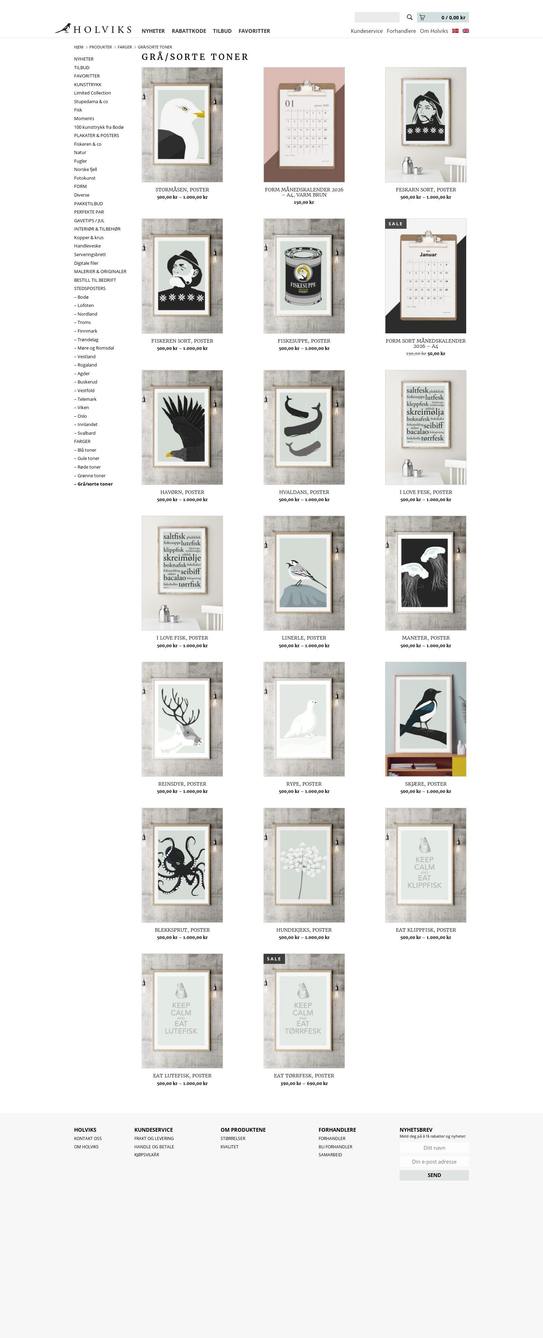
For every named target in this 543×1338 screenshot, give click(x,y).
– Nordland (85, 314)
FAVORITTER (254, 30)
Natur (80, 152)
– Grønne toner (90, 475)
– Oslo (80, 416)
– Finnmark (85, 331)
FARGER (82, 441)
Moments (84, 118)
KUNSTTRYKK (87, 84)
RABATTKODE (189, 30)
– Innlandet (86, 424)
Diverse (81, 195)
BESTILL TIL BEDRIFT (95, 280)
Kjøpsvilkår (146, 1155)
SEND (434, 1175)
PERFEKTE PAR (89, 212)
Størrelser (233, 1138)
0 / (442, 17)
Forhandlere (401, 30)
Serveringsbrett (90, 254)
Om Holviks (434, 30)
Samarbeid (330, 1155)
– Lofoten (84, 305)
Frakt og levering (154, 1138)
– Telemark (85, 399)
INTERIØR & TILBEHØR (97, 229)
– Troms (82, 322)
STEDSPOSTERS (90, 288)
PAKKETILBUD (88, 203)
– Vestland (85, 356)
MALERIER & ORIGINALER (100, 271)
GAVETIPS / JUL (89, 220)
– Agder (82, 373)
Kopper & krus (89, 237)
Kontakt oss (88, 1138)
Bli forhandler (335, 1147)
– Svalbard (85, 433)
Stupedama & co (91, 101)
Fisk (78, 110)
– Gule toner (86, 458)
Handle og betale (154, 1147)
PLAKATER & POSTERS (96, 135)
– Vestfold (84, 390)
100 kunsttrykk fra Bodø (99, 127)
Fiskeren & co (87, 144)
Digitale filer (86, 263)
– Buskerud (85, 382)
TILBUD (222, 30)
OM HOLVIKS (86, 1147)
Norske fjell (85, 169)
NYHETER (153, 30)
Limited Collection (92, 93)
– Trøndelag (86, 339)
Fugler (80, 161)
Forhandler (332, 1138)
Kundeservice (367, 30)
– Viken (81, 407)
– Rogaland (85, 365)
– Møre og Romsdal (94, 348)
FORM (80, 186)
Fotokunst (85, 178)
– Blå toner (85, 450)
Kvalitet (230, 1147)
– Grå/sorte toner (93, 484)
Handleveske (87, 246)
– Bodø (81, 297)
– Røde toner (87, 467)
